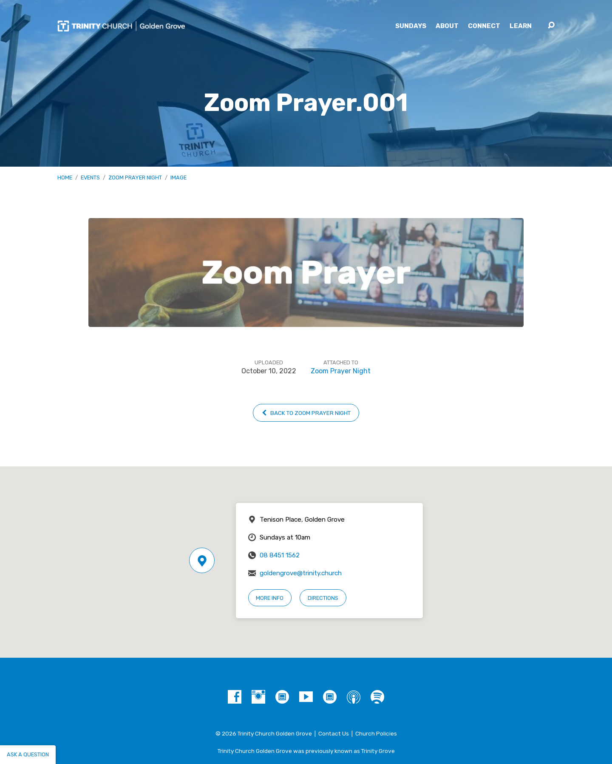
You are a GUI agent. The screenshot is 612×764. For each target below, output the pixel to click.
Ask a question (28, 754)
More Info (269, 598)
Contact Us (333, 733)
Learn (521, 26)
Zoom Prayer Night (135, 177)
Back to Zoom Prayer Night (306, 412)
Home (64, 177)
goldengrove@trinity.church (301, 573)
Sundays (410, 26)
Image (178, 177)
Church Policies (376, 733)
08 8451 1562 (280, 555)
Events (90, 177)
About (447, 26)
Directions (323, 598)
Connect (484, 26)
